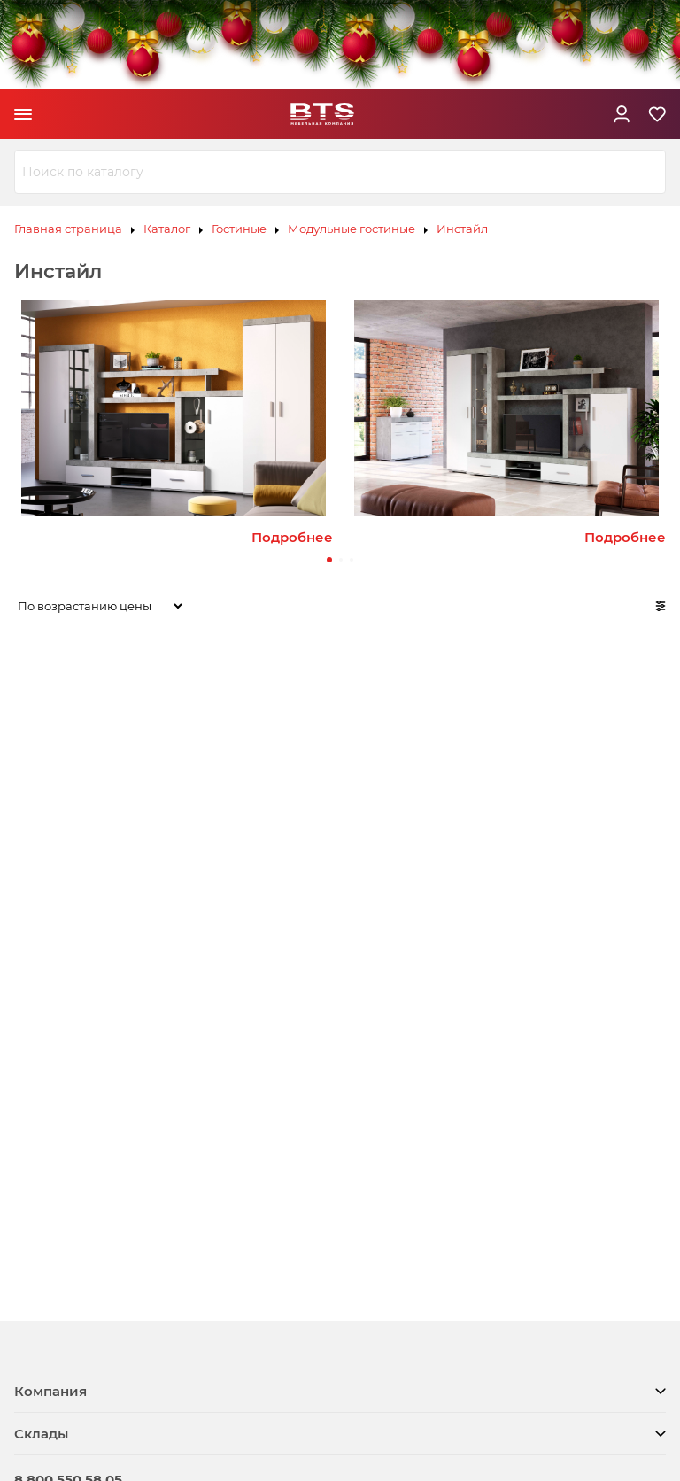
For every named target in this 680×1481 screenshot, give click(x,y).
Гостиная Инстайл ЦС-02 (75, 1051)
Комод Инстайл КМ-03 (68, 800)
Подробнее (292, 537)
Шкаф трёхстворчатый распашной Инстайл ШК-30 (464, 816)
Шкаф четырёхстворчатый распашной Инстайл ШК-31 (609, 816)
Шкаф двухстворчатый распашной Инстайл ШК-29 (334, 816)
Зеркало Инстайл (206, 792)
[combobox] (340, 172)
